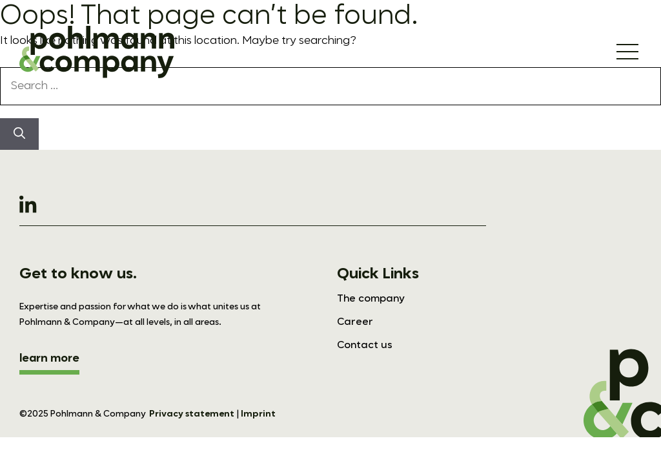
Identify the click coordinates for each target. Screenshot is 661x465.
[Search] (19, 134)
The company (371, 299)
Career (355, 322)
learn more (49, 358)
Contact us (364, 345)
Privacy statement (191, 413)
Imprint (258, 413)
